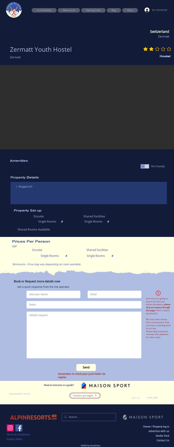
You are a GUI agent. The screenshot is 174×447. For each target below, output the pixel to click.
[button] (93, 10)
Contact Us (162, 440)
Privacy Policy (14, 439)
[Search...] (88, 417)
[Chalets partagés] (85, 395)
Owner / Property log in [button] (156, 426)
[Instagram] (10, 427)
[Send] (86, 367)
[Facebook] (18, 427)
